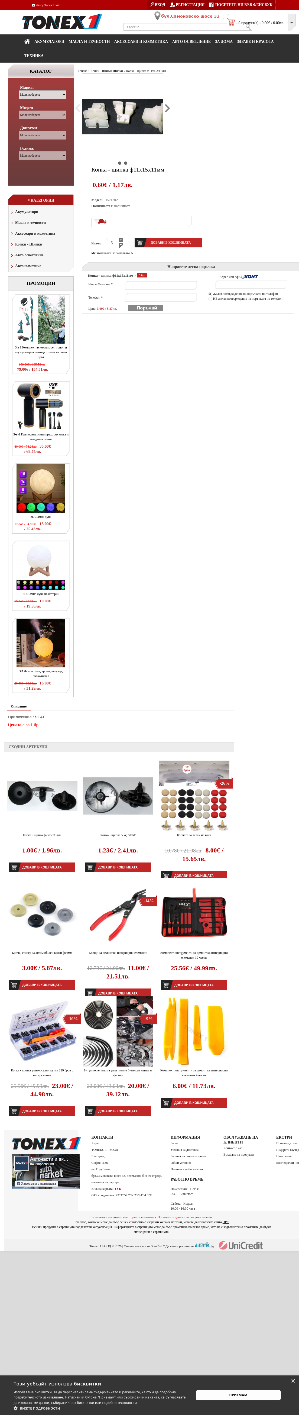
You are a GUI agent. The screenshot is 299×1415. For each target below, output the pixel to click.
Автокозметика (25, 266)
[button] (101, 1408)
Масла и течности (28, 223)
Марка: (27, 87)
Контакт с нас (232, 1148)
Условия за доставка (185, 1150)
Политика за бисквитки (187, 1169)
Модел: (26, 107)
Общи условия (181, 1163)
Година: (27, 148)
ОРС (226, 1222)
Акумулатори (49, 42)
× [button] (293, 1381)
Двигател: (29, 128)
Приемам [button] (238, 1395)
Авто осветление (191, 42)
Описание (19, 706)
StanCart (156, 1246)
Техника (34, 56)
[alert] (149, 1395)
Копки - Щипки (26, 244)
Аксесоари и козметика (141, 42)
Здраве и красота (255, 42)
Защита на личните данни (188, 1156)
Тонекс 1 (84, 71)
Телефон (95, 297)
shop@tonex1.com (46, 5)
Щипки (118, 71)
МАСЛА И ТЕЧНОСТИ (89, 42)
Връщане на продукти (238, 1154)
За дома (224, 42)
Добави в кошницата (42, 867)
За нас (175, 1143)
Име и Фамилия (100, 284)
